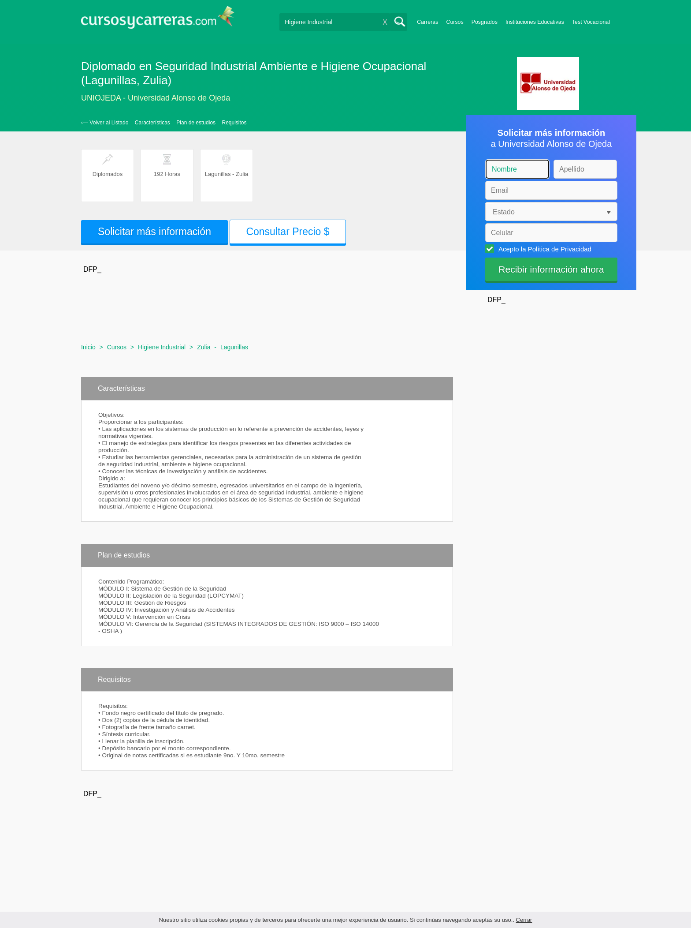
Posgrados (485, 22)
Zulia (203, 347)
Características (152, 123)
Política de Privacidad (559, 249)
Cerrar (524, 920)
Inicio (88, 347)
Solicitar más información (154, 231)
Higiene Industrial (162, 347)
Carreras (427, 22)
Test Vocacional (591, 22)
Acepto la (543, 248)
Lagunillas (234, 347)
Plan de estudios (195, 123)
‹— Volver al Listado (104, 123)
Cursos (454, 22)
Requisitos (234, 123)
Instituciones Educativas (534, 22)
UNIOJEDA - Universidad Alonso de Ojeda (155, 98)
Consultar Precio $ (287, 231)
